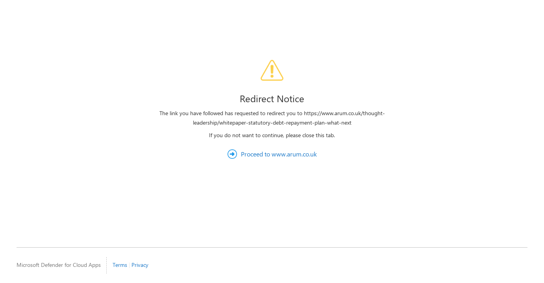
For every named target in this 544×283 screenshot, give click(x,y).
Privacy (139, 264)
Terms (120, 264)
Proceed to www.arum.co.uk (279, 154)
